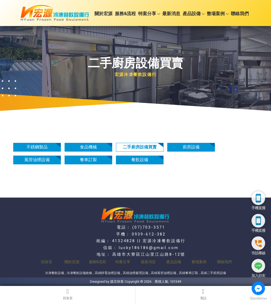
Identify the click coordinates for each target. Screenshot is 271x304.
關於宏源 (103, 13)
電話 (203, 294)
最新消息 (171, 13)
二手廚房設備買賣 (140, 146)
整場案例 (217, 13)
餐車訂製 (88, 159)
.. (153, 282)
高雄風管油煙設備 (163, 273)
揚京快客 (117, 282)
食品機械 (88, 146)
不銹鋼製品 (37, 146)
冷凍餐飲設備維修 (79, 273)
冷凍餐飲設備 (54, 273)
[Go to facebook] (258, 288)
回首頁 (67, 294)
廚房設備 (191, 146)
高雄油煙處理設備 (135, 273)
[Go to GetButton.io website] (258, 298)
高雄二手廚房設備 (213, 273)
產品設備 (193, 13)
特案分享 (149, 13)
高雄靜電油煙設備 (107, 273)
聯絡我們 (240, 13)
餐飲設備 (139, 159)
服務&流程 (125, 13)
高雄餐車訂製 (188, 273)
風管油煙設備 (37, 159)
